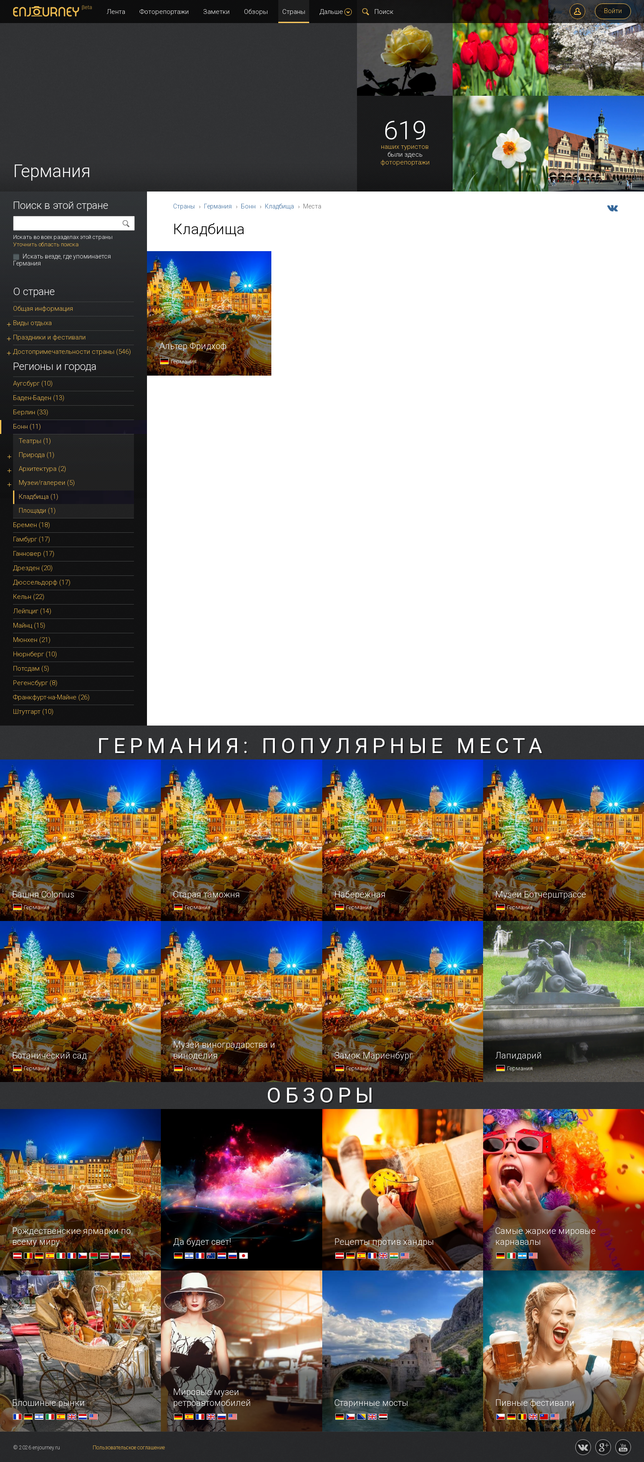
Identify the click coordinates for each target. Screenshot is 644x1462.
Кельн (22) (28, 597)
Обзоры (256, 12)
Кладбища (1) (38, 497)
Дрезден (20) (33, 568)
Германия (218, 206)
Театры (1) (35, 441)
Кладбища (279, 206)
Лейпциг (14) (32, 611)
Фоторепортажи (164, 12)
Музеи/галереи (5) (47, 483)
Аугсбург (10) (33, 383)
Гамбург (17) (31, 539)
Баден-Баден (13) (38, 398)
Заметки (216, 12)
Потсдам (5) (31, 668)
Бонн (248, 206)
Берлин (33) (30, 412)
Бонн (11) (27, 426)
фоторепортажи (405, 162)
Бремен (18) (31, 525)
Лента (116, 12)
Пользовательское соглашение (129, 1448)
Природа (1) (36, 455)
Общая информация (43, 309)
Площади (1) (37, 510)
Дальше (336, 12)
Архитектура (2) (42, 469)
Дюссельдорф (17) (41, 582)
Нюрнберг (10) (35, 654)
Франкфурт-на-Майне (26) (51, 697)
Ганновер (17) (33, 554)
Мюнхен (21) (31, 640)
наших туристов (405, 147)
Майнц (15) (29, 625)
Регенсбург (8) (35, 683)
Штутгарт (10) (33, 712)
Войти (613, 11)
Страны (293, 12)
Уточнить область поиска (46, 244)
